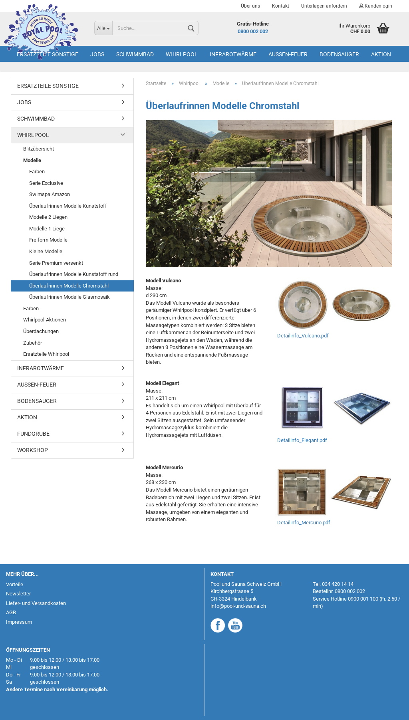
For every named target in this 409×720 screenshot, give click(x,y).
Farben (37, 172)
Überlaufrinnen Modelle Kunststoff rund (73, 274)
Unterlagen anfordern (324, 6)
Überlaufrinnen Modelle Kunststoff (68, 206)
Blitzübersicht (38, 149)
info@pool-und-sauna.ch (238, 606)
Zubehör (32, 343)
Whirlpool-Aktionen (44, 320)
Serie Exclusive (46, 183)
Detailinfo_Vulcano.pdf (303, 336)
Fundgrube (33, 433)
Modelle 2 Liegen (48, 217)
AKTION (381, 54)
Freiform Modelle (48, 240)
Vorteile (14, 584)
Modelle (32, 160)
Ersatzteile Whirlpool (46, 354)
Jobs (97, 54)
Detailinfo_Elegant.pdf (302, 440)
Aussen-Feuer (288, 54)
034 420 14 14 (337, 584)
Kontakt (280, 6)
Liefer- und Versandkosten (36, 603)
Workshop (32, 450)
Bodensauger (339, 54)
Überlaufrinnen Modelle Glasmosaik (69, 297)
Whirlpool (182, 54)
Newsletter (18, 594)
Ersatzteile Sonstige (47, 54)
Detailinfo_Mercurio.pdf (303, 523)
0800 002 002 (253, 31)
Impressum (19, 622)
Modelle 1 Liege (47, 229)
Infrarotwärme (233, 54)
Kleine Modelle (45, 251)
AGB (11, 612)
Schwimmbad (135, 54)
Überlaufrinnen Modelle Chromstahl (69, 286)
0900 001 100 (363, 599)
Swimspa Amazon (49, 194)
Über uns (250, 6)
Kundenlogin (375, 6)
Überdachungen (41, 331)
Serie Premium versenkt (56, 263)
